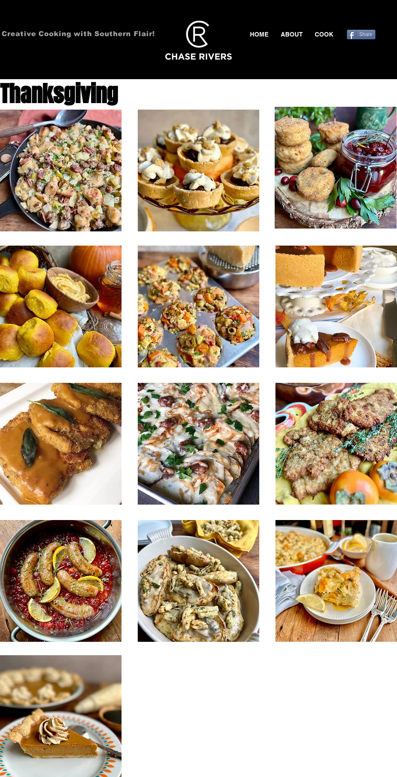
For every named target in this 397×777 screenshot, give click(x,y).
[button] (324, 34)
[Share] (361, 34)
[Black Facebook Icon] (356, 16)
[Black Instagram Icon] (392, 16)
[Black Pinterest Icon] (380, 16)
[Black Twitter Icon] (368, 16)
